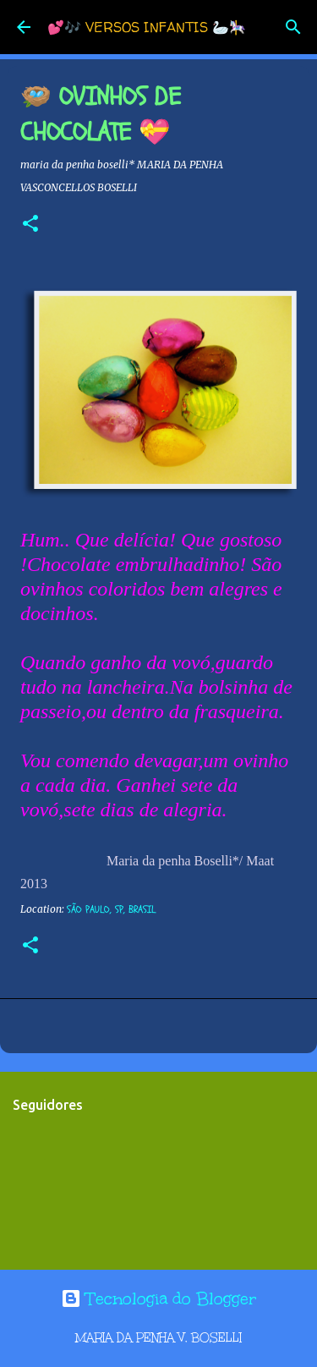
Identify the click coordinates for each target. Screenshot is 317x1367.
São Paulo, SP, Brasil (111, 909)
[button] (30, 224)
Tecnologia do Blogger (158, 1298)
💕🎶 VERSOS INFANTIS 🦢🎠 (146, 27)
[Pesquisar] (293, 27)
